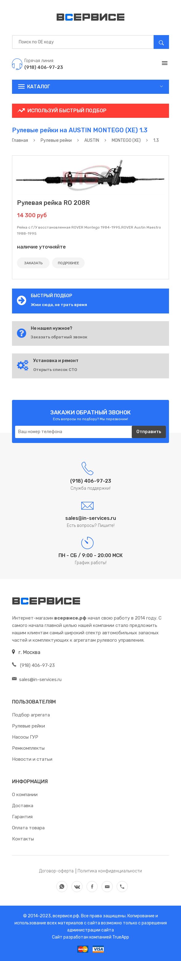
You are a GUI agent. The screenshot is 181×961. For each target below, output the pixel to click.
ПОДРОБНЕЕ (68, 263)
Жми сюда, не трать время (59, 304)
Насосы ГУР (25, 737)
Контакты (23, 839)
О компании (25, 794)
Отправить (148, 431)
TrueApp (120, 937)
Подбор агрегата (31, 715)
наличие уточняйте (41, 247)
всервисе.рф (65, 916)
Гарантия (22, 816)
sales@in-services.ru (37, 679)
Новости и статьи (32, 759)
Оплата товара (28, 828)
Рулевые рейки (28, 726)
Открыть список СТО (55, 369)
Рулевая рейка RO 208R (53, 202)
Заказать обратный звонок (59, 337)
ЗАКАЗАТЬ (33, 263)
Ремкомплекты (28, 748)
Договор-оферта (56, 871)
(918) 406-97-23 (33, 665)
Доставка (22, 805)
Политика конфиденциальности (110, 871)
